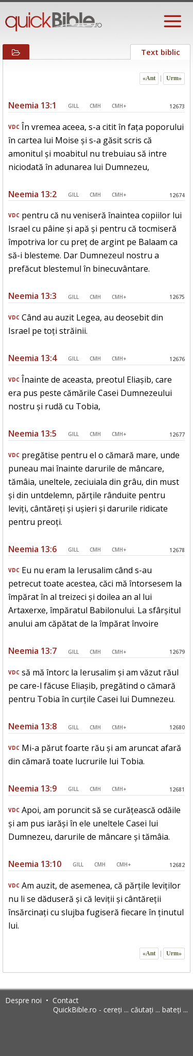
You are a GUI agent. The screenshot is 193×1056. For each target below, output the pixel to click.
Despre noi (23, 1000)
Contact (65, 1000)
